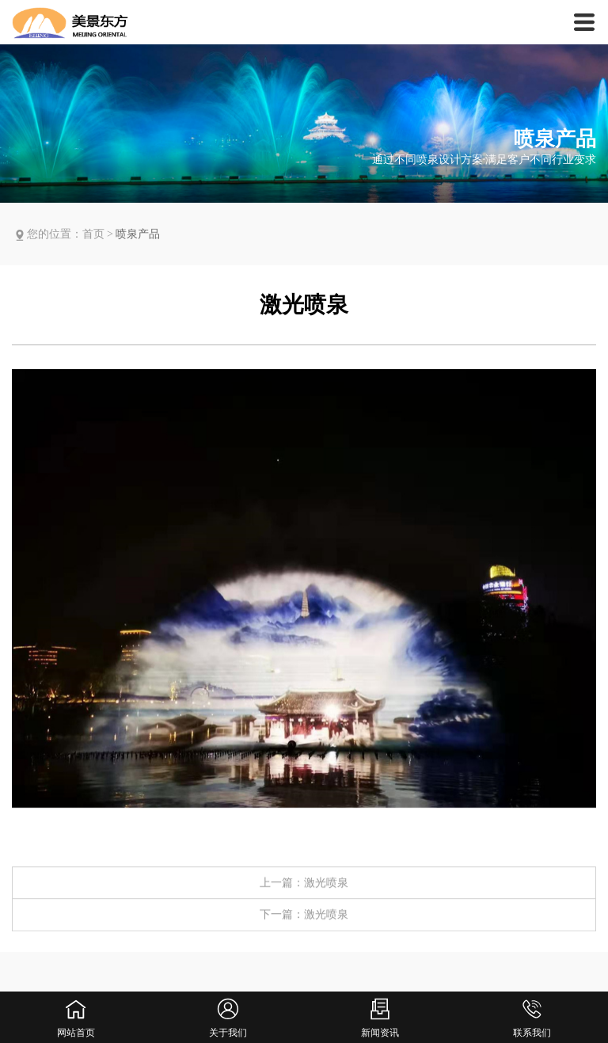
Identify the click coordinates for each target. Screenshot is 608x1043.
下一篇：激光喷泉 (304, 929)
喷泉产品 (138, 234)
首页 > (99, 234)
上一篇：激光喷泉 (304, 897)
